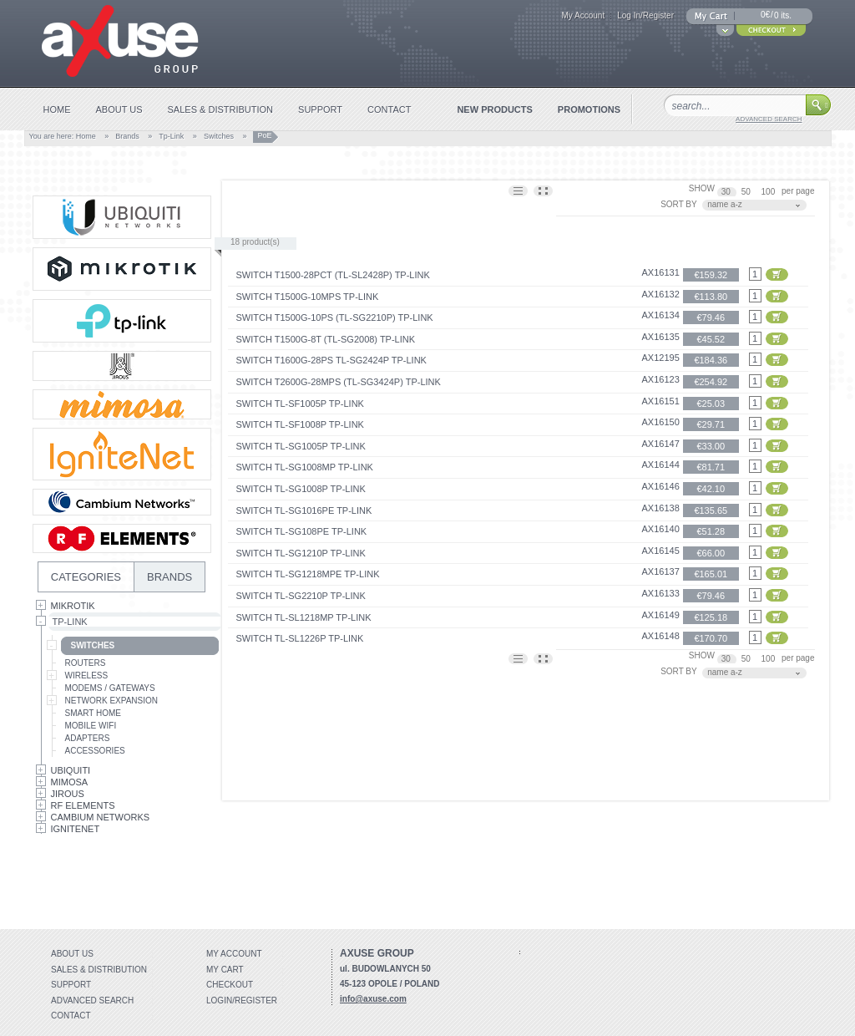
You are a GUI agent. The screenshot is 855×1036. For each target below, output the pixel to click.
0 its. (783, 15)
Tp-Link (171, 136)
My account (234, 953)
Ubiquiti (71, 770)
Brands (127, 136)
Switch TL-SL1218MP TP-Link (304, 617)
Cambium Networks (100, 817)
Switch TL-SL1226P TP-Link (300, 638)
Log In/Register (645, 15)
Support (71, 984)
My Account (583, 15)
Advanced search (92, 1000)
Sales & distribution (99, 969)
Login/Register (241, 1000)
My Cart (225, 969)
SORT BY (678, 204)
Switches (219, 136)
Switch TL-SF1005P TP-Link (300, 404)
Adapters (87, 738)
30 (727, 191)
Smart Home (93, 713)
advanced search (769, 119)
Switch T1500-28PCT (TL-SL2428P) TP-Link (333, 275)
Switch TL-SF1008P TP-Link (300, 424)
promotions (589, 109)
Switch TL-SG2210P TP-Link (301, 596)
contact (389, 109)
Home (86, 136)
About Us (72, 953)
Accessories (95, 750)
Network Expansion (112, 700)
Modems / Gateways (110, 688)
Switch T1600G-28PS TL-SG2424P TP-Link (331, 360)
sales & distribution (221, 109)
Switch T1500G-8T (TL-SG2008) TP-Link (326, 339)
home (57, 109)
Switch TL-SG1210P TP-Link (301, 553)
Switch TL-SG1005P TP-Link (301, 446)
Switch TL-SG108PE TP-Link (301, 531)
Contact (71, 1015)
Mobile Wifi (91, 725)
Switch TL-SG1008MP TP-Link (304, 467)
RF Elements (83, 805)
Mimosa (70, 782)
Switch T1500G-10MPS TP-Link (307, 297)
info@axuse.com (373, 998)
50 (747, 191)
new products (494, 109)
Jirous (67, 794)
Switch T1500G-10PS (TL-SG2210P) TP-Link (334, 317)
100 (769, 191)
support (320, 109)
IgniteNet (75, 829)
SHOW (702, 188)
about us (119, 109)
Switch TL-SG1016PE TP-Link (304, 510)
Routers (85, 663)
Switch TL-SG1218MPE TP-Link (308, 574)
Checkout (229, 984)
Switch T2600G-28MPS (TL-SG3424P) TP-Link (338, 382)
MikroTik (73, 606)
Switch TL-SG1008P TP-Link (301, 489)
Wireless (87, 675)
